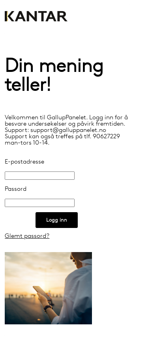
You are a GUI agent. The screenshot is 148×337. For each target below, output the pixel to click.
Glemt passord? (27, 236)
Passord (15, 189)
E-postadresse (24, 162)
